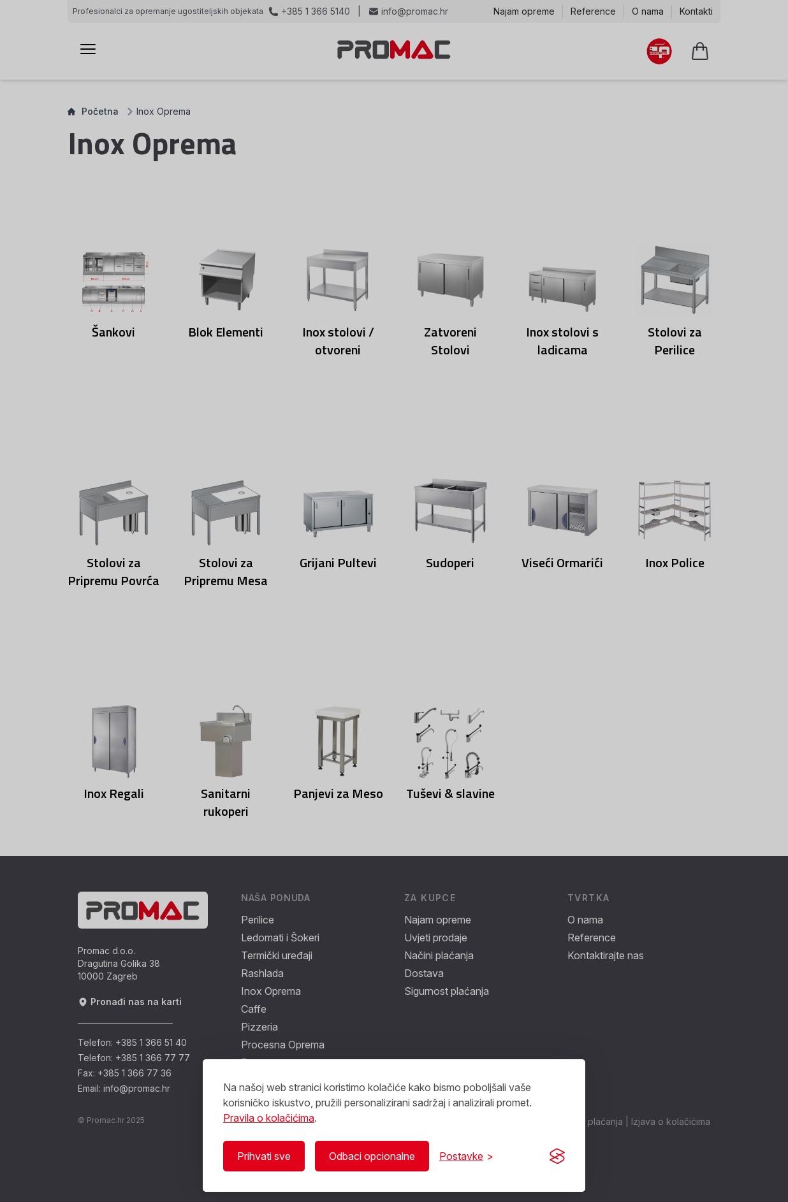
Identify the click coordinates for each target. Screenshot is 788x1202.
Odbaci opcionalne (372, 1156)
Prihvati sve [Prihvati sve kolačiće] (264, 1156)
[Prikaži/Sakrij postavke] (466, 1156)
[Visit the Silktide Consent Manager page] (557, 1156)
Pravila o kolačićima (268, 1117)
